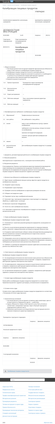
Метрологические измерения (36, 395)
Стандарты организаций (9, 413)
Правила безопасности (9, 407)
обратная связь (48, 422)
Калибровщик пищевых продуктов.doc (18, 371)
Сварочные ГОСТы (8, 386)
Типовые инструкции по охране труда (13, 404)
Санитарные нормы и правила (36, 413)
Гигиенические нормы (9, 392)
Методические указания (9, 398)
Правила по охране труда (35, 410)
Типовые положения (34, 386)
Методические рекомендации (36, 398)
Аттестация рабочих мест (35, 389)
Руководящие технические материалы (13, 410)
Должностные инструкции (10, 416)
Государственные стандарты (36, 392)
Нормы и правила (33, 404)
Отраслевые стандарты (34, 407)
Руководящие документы (10, 401)
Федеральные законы (9, 389)
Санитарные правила (34, 401)
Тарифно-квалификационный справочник (14, 395)
